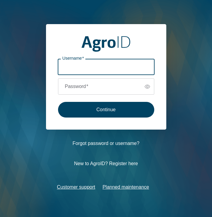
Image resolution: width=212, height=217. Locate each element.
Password (76, 86)
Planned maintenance (126, 187)
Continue (105, 109)
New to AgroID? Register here (106, 163)
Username (73, 58)
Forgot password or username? (105, 143)
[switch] (147, 86)
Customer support (76, 187)
